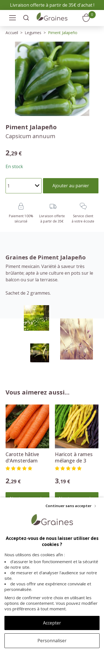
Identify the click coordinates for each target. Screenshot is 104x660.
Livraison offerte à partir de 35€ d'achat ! (52, 5)
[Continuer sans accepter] (71, 506)
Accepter (52, 623)
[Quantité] (24, 185)
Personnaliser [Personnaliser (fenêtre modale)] (52, 641)
